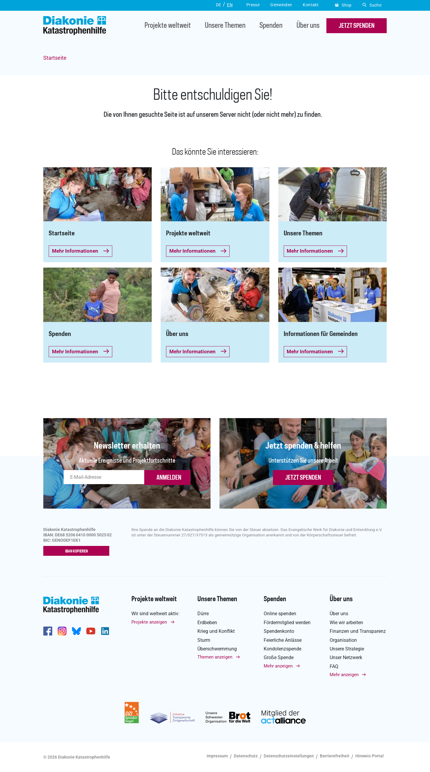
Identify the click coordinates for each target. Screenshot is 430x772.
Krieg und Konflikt (216, 631)
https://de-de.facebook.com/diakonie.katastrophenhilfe (47, 631)
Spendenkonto (279, 631)
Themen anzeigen (214, 657)
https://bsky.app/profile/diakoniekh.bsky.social (76, 631)
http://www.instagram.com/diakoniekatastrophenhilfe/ (62, 631)
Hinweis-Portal (369, 756)
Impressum (217, 756)
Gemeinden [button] (281, 4)
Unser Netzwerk (346, 658)
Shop (343, 5)
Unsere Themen (225, 26)
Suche (372, 5)
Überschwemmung (217, 649)
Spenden (270, 26)
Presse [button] (252, 4)
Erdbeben (207, 622)
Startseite (55, 58)
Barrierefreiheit (334, 756)
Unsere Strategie (347, 649)
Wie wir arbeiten (346, 622)
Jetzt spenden (303, 478)
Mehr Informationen (80, 251)
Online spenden (280, 614)
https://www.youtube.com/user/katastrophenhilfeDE (90, 631)
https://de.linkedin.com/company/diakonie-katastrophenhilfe (105, 631)
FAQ (334, 666)
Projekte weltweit (168, 26)
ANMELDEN (168, 478)
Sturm (203, 640)
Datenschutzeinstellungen (289, 756)
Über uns (308, 26)
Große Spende (279, 658)
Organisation (343, 640)
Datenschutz (246, 756)
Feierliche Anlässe (283, 640)
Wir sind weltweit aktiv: (155, 614)
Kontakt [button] (311, 4)
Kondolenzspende (282, 649)
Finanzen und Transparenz (358, 631)
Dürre (203, 614)
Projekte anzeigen (149, 622)
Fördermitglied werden (287, 622)
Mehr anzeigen (278, 666)
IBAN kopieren (77, 551)
